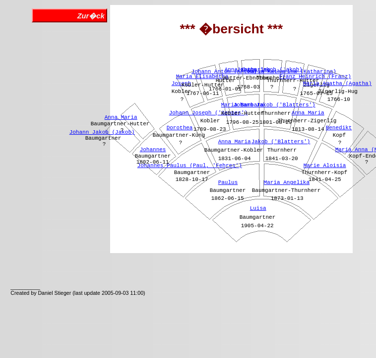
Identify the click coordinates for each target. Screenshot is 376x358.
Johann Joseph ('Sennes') (208, 113)
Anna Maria (121, 117)
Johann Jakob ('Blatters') (274, 105)
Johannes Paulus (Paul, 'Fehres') (189, 166)
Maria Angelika (287, 182)
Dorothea (180, 128)
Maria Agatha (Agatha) (337, 84)
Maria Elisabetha (202, 77)
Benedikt (339, 128)
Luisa (258, 208)
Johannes (153, 150)
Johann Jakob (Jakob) (102, 132)
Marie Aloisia (325, 166)
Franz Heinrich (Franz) (315, 77)
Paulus (228, 182)
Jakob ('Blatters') (281, 142)
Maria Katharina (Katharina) (292, 72)
